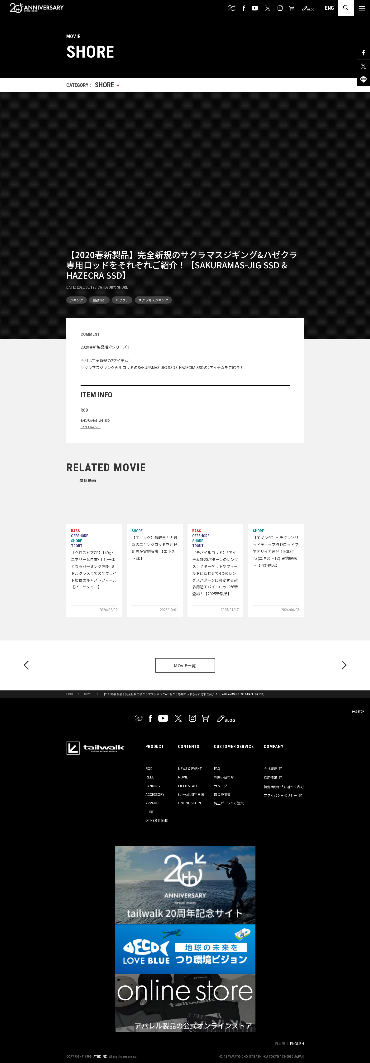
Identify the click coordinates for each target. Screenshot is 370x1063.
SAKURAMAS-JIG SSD (95, 420)
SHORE (122, 287)
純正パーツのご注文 (229, 803)
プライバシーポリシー (283, 795)
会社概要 (273, 768)
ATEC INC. (100, 1056)
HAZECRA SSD (91, 427)
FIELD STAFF (188, 785)
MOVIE (88, 694)
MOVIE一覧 (185, 665)
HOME (70, 694)
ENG (329, 8)
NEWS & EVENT (190, 768)
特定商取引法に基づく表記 (284, 786)
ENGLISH (297, 1043)
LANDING (152, 785)
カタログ (220, 785)
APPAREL (152, 803)
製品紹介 (99, 300)
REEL (149, 777)
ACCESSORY (154, 794)
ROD (149, 768)
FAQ (217, 768)
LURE (149, 811)
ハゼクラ (122, 300)
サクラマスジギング (153, 300)
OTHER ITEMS (156, 820)
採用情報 (273, 777)
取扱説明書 (222, 794)
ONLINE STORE (190, 803)
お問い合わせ (224, 777)
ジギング (76, 300)
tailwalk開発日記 (191, 794)
